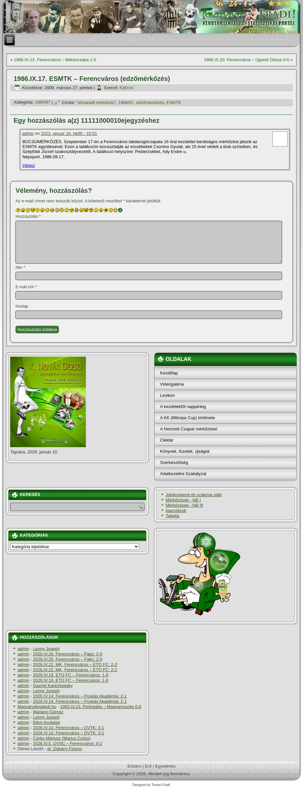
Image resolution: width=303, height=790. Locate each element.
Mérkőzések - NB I (183, 499)
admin (28, 133)
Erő (148, 766)
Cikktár (166, 440)
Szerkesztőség (174, 462)
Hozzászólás (27, 216)
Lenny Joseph (46, 648)
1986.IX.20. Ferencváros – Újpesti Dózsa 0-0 (246, 59)
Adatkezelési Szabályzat (183, 473)
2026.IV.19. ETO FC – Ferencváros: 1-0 (70, 675)
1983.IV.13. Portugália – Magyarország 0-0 (100, 706)
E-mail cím (26, 287)
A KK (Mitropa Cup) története (187, 417)
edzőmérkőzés (150, 102)
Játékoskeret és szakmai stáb (193, 494)
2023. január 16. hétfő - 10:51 (69, 133)
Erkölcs (134, 766)
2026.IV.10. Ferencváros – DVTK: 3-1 (68, 727)
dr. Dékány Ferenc (64, 748)
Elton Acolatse (46, 722)
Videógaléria (172, 384)
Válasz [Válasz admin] (28, 165)
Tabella (172, 515)
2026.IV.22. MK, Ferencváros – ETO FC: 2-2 (75, 664)
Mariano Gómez (48, 711)
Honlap (21, 306)
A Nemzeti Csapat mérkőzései (188, 428)
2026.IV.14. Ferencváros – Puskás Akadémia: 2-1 (80, 696)
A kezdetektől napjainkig (183, 406)
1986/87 (42, 102)
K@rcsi (126, 87)
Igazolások (175, 510)
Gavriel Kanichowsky (53, 685)
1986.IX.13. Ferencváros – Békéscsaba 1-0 (55, 59)
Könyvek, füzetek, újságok (185, 451)
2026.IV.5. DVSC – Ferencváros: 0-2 (67, 743)
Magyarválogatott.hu (36, 706)
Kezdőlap (169, 372)
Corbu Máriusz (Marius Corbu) (61, 738)
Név (20, 267)
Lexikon (167, 395)
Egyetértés (165, 766)
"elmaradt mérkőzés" (96, 102)
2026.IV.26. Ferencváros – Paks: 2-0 (67, 653)
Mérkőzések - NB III (184, 505)
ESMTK (173, 102)
